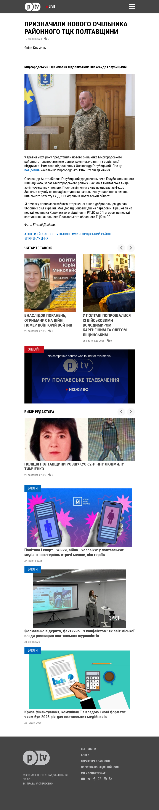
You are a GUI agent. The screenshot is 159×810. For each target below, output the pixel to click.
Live (50, 7)
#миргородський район (91, 234)
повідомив (32, 170)
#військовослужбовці (52, 234)
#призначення (36, 238)
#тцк (28, 234)
